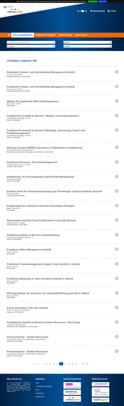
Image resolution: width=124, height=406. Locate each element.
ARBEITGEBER (65, 35)
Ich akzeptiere (93, 1)
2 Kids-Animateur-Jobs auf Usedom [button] (27, 308)
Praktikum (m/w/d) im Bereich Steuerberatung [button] (33, 235)
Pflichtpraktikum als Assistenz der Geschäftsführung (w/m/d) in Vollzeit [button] (48, 293)
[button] (117, 72)
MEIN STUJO (81, 35)
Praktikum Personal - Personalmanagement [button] (32, 162)
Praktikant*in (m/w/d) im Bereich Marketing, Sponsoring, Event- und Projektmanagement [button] (46, 131)
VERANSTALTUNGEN (45, 35)
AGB (37, 383)
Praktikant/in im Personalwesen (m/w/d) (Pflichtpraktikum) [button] (40, 176)
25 (72, 363)
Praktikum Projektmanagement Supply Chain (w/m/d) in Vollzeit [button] (43, 264)
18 (46, 363)
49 (83, 363)
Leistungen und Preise (44, 386)
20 (54, 363)
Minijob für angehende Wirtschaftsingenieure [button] (33, 101)
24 (69, 363)
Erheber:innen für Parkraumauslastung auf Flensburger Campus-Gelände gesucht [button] (54, 191)
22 (61, 363)
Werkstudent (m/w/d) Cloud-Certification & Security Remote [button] (41, 220)
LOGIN (112, 11)
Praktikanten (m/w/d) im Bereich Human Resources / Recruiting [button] (43, 322)
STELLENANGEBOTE (23, 35)
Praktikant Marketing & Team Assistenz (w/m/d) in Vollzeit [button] (40, 278)
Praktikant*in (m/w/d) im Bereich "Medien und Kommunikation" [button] (43, 115)
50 (87, 363)
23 (65, 363)
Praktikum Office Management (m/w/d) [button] (29, 249)
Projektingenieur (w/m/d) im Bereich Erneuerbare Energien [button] (41, 205)
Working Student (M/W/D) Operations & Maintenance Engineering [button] (44, 147)
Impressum (40, 393)
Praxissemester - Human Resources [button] (27, 337)
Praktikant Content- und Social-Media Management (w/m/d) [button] (41, 72)
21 (57, 363)
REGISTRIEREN (97, 11)
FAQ (37, 390)
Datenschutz (103, 1)
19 (50, 363)
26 (76, 363)
